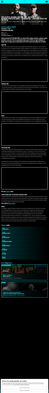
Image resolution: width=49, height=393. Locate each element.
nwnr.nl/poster (11, 203)
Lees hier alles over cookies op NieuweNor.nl (21, 384)
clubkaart (8, 191)
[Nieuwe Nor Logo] (47, 2)
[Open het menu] (2, 2)
